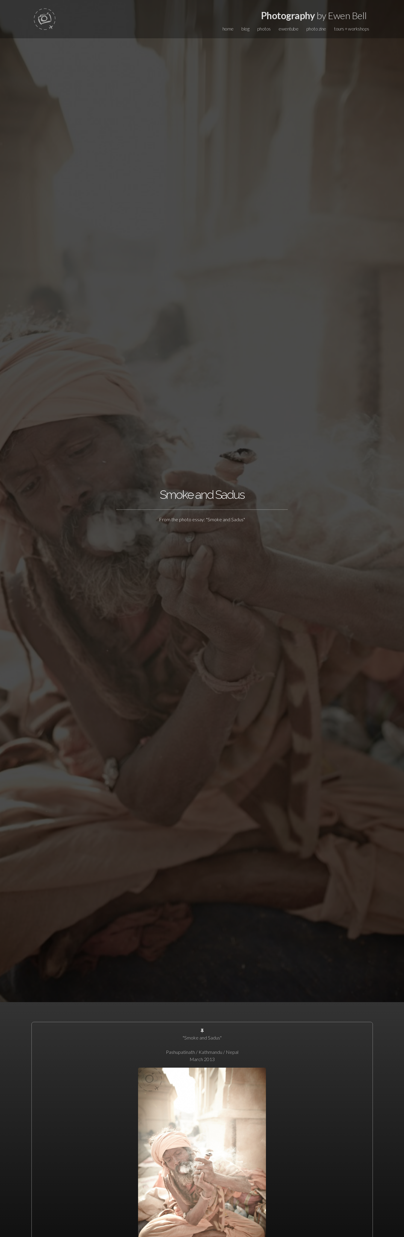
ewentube (288, 28)
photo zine (316, 28)
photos (264, 28)
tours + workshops (351, 28)
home (228, 28)
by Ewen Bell (314, 15)
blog (245, 28)
